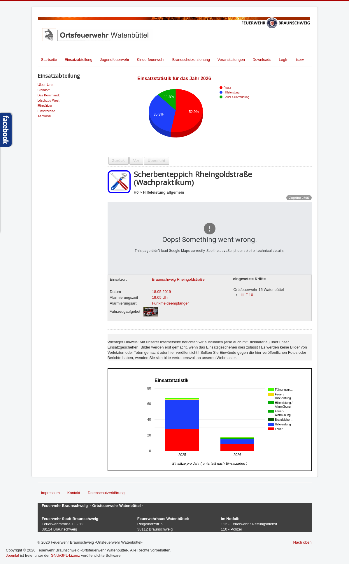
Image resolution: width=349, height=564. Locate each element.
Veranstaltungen (231, 59)
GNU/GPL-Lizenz (65, 555)
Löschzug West (48, 100)
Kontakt (73, 493)
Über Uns (46, 84)
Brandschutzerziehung (191, 59)
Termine (44, 116)
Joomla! (12, 555)
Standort (44, 90)
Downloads (261, 59)
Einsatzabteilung (78, 59)
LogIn (283, 59)
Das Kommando (49, 95)
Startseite (49, 59)
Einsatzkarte (46, 111)
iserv (300, 59)
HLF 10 (247, 295)
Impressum (50, 493)
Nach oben (302, 542)
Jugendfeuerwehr (114, 59)
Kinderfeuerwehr (150, 59)
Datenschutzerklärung (106, 493)
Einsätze (45, 105)
